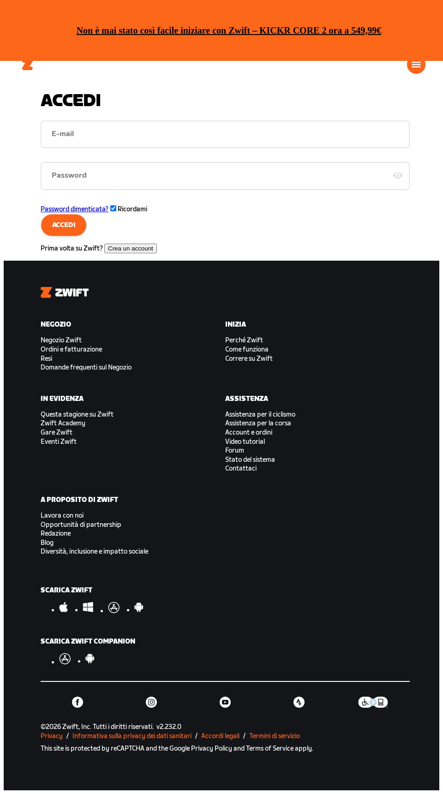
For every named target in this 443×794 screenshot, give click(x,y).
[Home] (28, 65)
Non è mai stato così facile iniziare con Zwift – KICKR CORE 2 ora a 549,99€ (229, 30)
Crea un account (130, 248)
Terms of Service (269, 748)
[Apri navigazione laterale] (416, 64)
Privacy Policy (211, 748)
